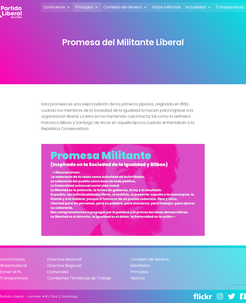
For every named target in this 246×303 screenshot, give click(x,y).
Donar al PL (10, 272)
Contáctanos (12, 259)
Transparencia (230, 7)
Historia (137, 278)
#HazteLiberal (13, 265)
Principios (86, 7)
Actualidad (198, 7)
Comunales (57, 272)
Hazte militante (166, 7)
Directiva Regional (64, 265)
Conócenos (56, 7)
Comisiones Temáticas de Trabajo (79, 278)
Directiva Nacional (64, 259)
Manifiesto (140, 265)
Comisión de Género (125, 7)
